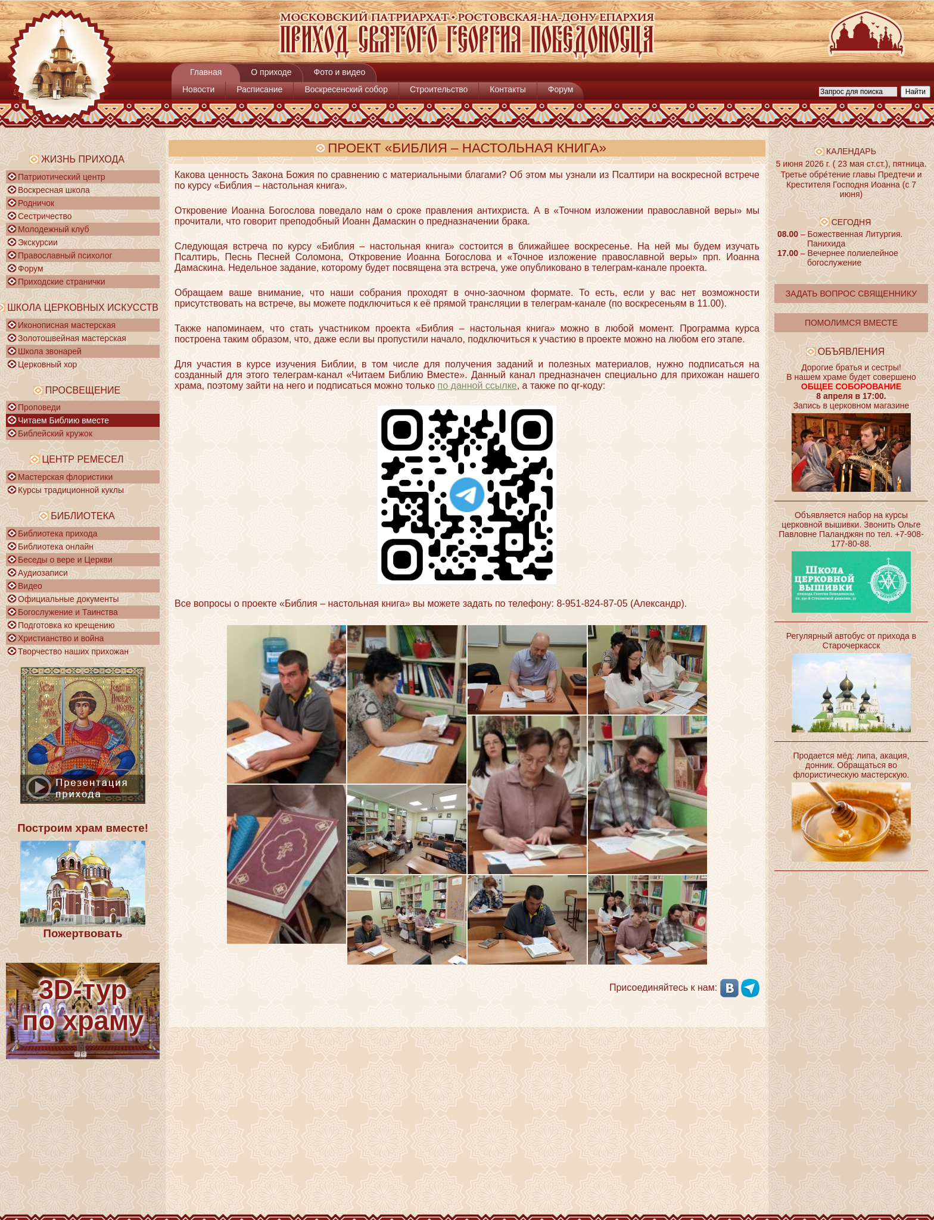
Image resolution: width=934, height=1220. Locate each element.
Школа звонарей (50, 351)
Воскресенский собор (346, 89)
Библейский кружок (55, 433)
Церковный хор (47, 364)
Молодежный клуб (53, 229)
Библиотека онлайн (56, 546)
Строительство (439, 89)
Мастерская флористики (65, 477)
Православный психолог (65, 255)
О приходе (271, 72)
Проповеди (39, 407)
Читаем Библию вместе (63, 420)
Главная (206, 72)
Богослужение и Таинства (68, 612)
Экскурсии (38, 242)
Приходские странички (61, 281)
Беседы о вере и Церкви (65, 559)
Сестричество (44, 216)
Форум (561, 89)
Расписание (259, 89)
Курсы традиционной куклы (71, 490)
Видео (30, 586)
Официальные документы (68, 599)
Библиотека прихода (57, 533)
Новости (198, 89)
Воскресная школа (54, 190)
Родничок (36, 203)
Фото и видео (340, 72)
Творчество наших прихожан (73, 651)
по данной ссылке (477, 385)
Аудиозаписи (43, 573)
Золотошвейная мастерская (72, 338)
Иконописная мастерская (67, 325)
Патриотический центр (61, 177)
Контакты (507, 89)
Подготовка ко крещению (66, 625)
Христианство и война (61, 638)
